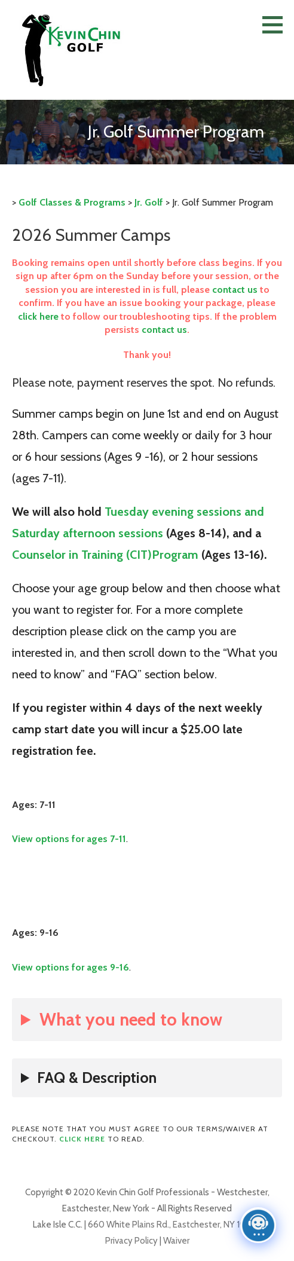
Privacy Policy (131, 1240)
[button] (276, 24)
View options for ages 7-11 (69, 838)
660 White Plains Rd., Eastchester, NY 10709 (175, 1224)
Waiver (175, 1240)
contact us (235, 289)
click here (38, 316)
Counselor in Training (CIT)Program (105, 554)
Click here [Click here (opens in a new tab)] (82, 1138)
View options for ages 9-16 (70, 967)
